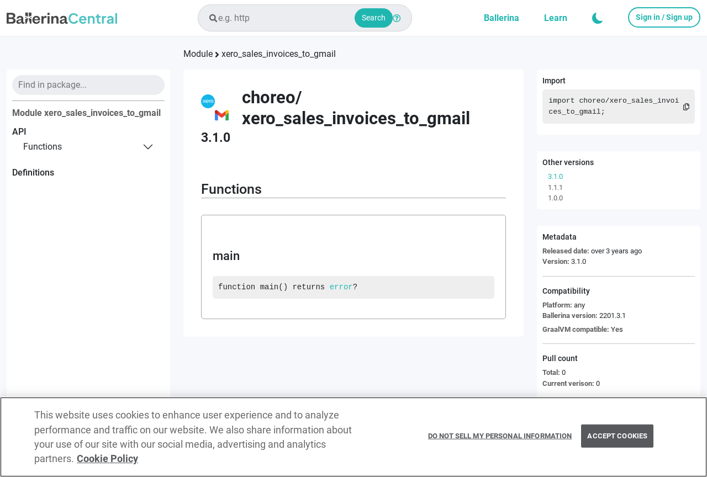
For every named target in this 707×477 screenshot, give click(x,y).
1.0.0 (555, 198)
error (341, 287)
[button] (597, 18)
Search (374, 17)
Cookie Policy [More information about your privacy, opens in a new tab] (107, 463)
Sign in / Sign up (664, 17)
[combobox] (305, 17)
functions (42, 146)
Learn (555, 18)
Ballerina (501, 18)
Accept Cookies (617, 441)
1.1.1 (555, 187)
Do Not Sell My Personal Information (500, 441)
